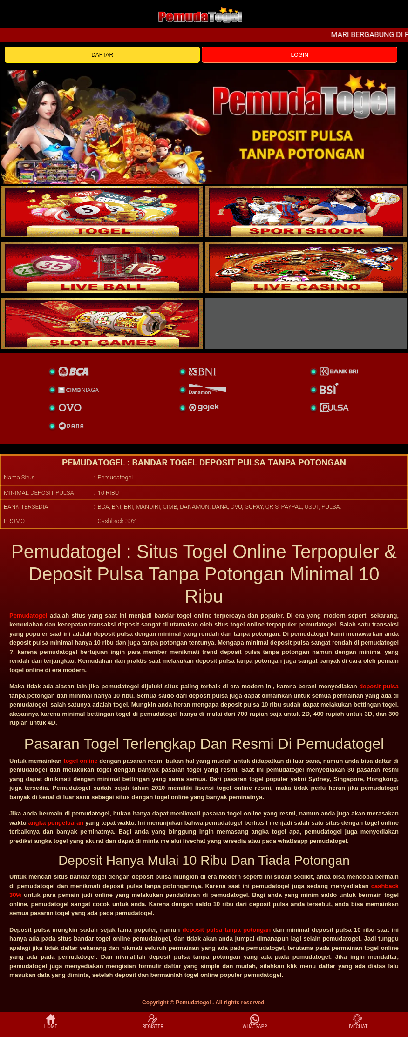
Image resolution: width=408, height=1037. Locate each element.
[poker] (102, 323)
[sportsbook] (102, 267)
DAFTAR (102, 55)
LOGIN (299, 55)
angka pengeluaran (56, 822)
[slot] (306, 211)
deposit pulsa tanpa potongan (226, 929)
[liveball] (306, 323)
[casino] (306, 267)
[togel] (102, 211)
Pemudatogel (28, 615)
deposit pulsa (379, 686)
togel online (80, 760)
